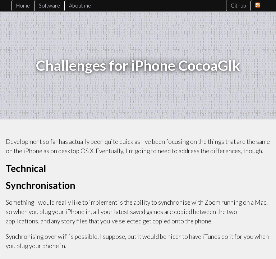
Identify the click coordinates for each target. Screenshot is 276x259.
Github (238, 6)
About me (80, 6)
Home (23, 6)
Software (49, 6)
